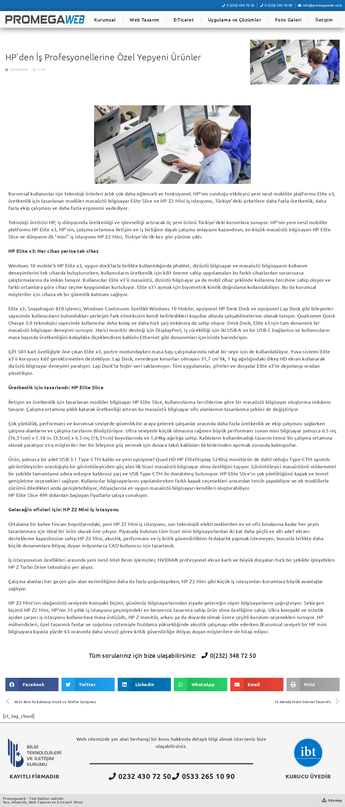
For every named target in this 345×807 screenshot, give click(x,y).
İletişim (324, 19)
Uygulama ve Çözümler (234, 19)
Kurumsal (105, 19)
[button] (32, 684)
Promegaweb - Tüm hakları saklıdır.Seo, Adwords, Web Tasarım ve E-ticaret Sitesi (43, 800)
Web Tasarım (144, 19)
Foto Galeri (288, 19)
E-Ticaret (184, 19)
